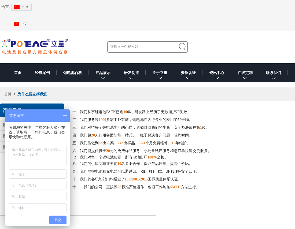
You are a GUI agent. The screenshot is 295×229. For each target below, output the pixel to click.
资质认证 (188, 76)
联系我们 (273, 76)
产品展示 (103, 76)
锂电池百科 (72, 73)
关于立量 (160, 76)
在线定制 (245, 76)
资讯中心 (216, 76)
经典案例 (42, 73)
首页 (17, 73)
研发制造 (131, 76)
